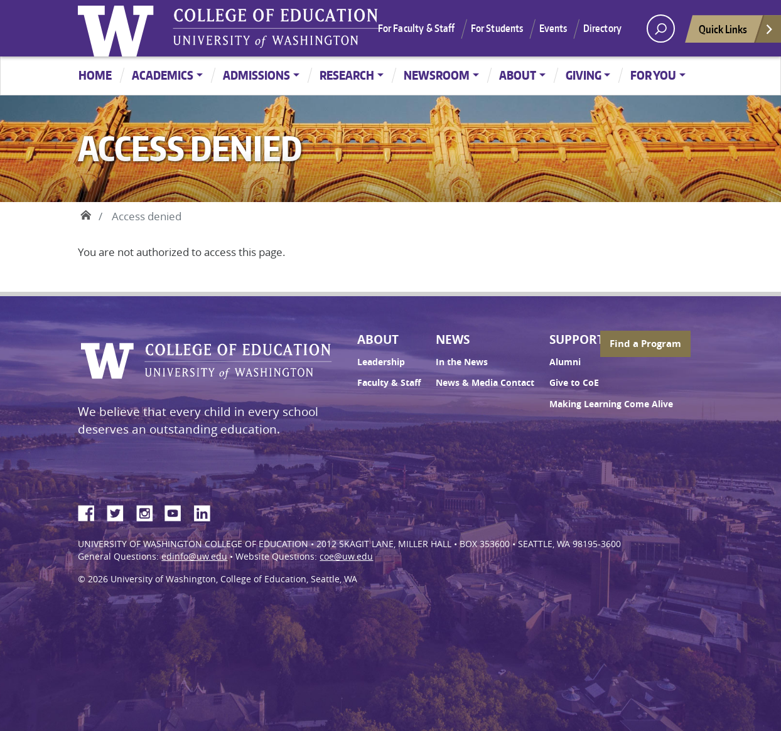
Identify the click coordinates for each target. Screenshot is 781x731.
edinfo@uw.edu (194, 556)
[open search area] (661, 28)
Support (576, 339)
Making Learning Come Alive (611, 404)
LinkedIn (206, 511)
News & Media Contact (485, 382)
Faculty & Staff (389, 382)
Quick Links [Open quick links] (736, 32)
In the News (462, 362)
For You (653, 75)
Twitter (120, 511)
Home (95, 75)
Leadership (381, 362)
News (453, 339)
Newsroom (437, 75)
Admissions (256, 75)
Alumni (565, 362)
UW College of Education (275, 28)
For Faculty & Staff (416, 28)
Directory (602, 28)
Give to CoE (574, 382)
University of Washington (118, 28)
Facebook (91, 511)
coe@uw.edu (346, 556)
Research (347, 75)
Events (553, 28)
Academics (162, 75)
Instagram (149, 511)
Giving (583, 75)
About (517, 75)
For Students (497, 28)
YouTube (177, 511)
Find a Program (645, 343)
